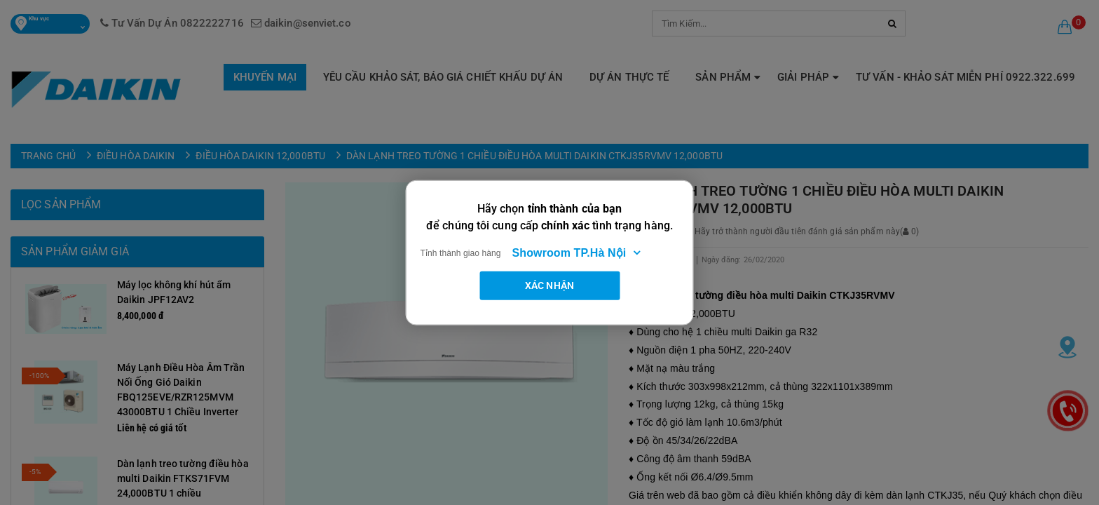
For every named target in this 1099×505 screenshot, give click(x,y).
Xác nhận (549, 284)
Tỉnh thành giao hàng (461, 252)
